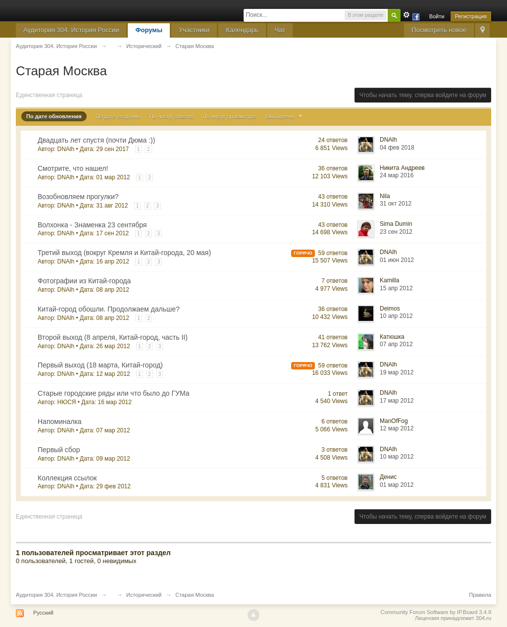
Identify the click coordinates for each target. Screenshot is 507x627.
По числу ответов (172, 116)
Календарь (242, 30)
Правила (480, 595)
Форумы (148, 30)
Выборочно (285, 116)
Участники (194, 30)
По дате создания (118, 116)
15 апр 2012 (396, 288)
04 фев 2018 (397, 147)
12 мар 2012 (396, 428)
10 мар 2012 (396, 456)
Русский (43, 613)
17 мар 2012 (396, 400)
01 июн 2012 (397, 260)
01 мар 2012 (396, 484)
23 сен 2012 (396, 231)
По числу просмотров (230, 116)
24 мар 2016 (396, 175)
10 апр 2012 (396, 316)
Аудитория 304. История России (71, 30)
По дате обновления (54, 116)
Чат (280, 30)
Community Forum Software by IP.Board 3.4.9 (435, 612)
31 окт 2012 (395, 203)
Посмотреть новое (438, 30)
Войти (437, 16)
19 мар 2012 (396, 372)
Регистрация (471, 16)
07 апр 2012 (396, 344)
